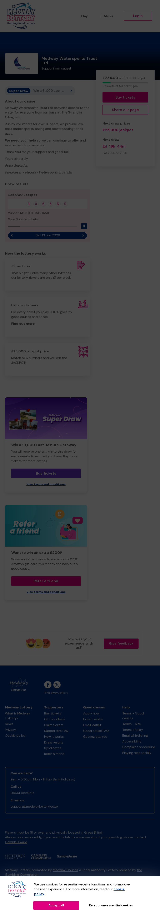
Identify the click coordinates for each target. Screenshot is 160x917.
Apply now (91, 713)
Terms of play (132, 730)
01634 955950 (22, 793)
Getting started (95, 736)
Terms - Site (131, 724)
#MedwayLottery (56, 693)
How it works (54, 736)
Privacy (10, 730)
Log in (138, 15)
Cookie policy (15, 735)
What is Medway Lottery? (17, 715)
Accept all (56, 905)
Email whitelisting (135, 735)
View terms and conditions (46, 484)
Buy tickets (125, 97)
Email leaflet (92, 725)
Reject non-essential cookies (111, 905)
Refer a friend (46, 581)
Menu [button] (106, 16)
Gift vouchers (54, 719)
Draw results (53, 742)
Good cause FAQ (96, 731)
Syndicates (52, 748)
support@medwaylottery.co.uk (34, 806)
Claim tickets (54, 725)
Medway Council (65, 870)
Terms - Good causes (133, 715)
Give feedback (121, 643)
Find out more (23, 323)
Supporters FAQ (56, 731)
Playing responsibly (136, 753)
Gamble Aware (16, 842)
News (9, 724)
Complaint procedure (138, 747)
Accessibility (131, 741)
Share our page (125, 109)
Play (84, 16)
